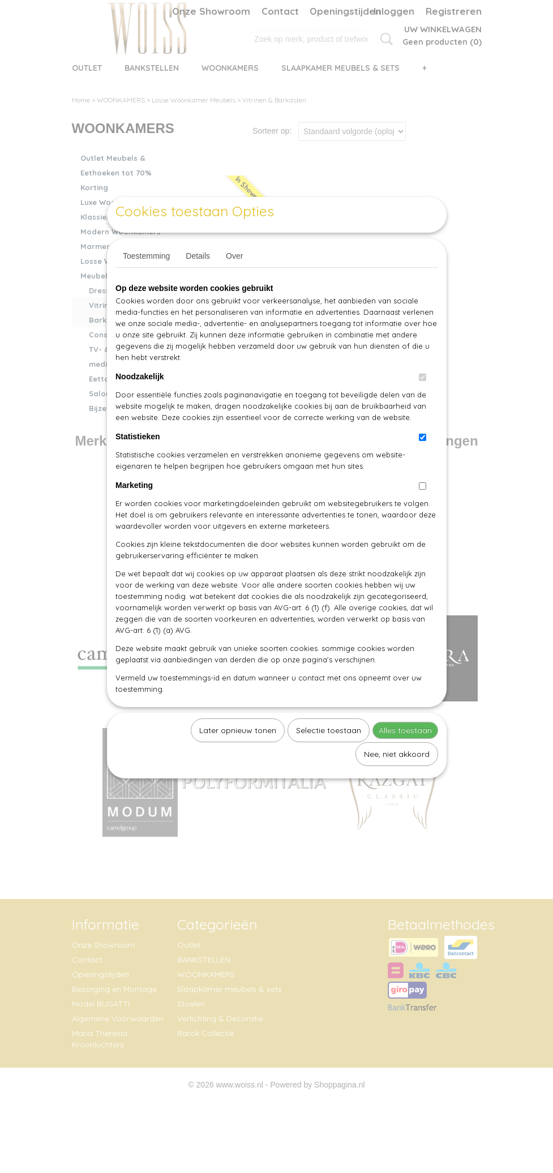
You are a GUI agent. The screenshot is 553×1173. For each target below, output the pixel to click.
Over (234, 281)
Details (198, 281)
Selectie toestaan (328, 756)
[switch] (422, 403)
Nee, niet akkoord (397, 780)
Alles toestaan (405, 756)
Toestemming (146, 281)
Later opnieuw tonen (237, 756)
